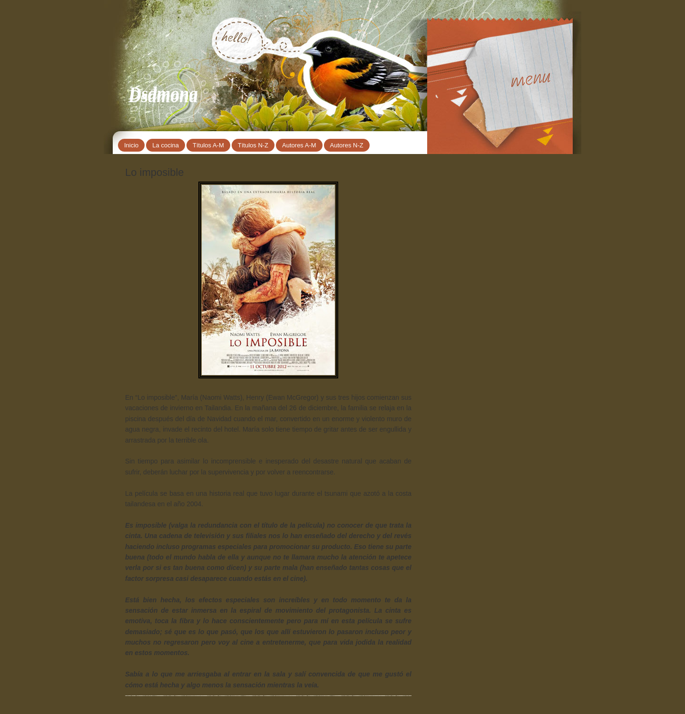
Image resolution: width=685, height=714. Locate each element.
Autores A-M (299, 145)
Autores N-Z (346, 145)
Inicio (131, 145)
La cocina (165, 145)
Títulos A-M (208, 145)
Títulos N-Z (253, 145)
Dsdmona (163, 93)
